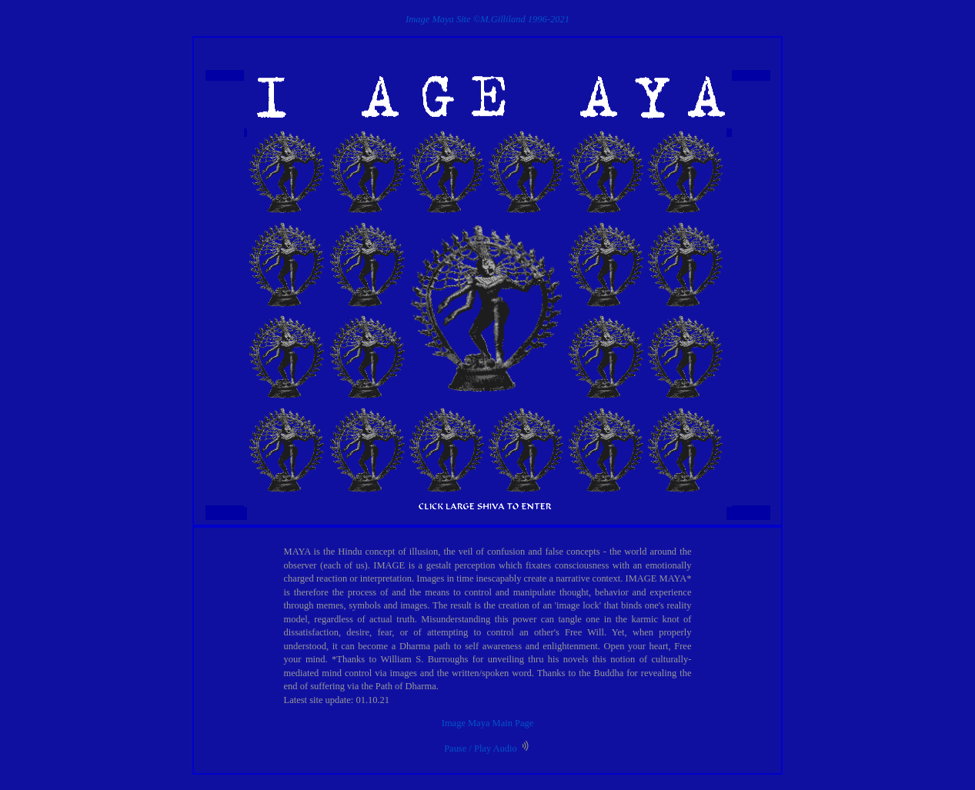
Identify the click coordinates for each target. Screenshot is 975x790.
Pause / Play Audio (487, 748)
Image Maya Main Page (487, 723)
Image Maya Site (438, 19)
